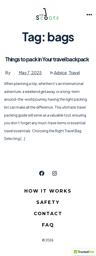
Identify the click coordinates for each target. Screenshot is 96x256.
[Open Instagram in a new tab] (54, 173)
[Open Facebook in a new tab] (42, 173)
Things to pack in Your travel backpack (47, 59)
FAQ (48, 224)
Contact (48, 213)
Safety (48, 202)
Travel (74, 72)
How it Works (48, 191)
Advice (60, 72)
